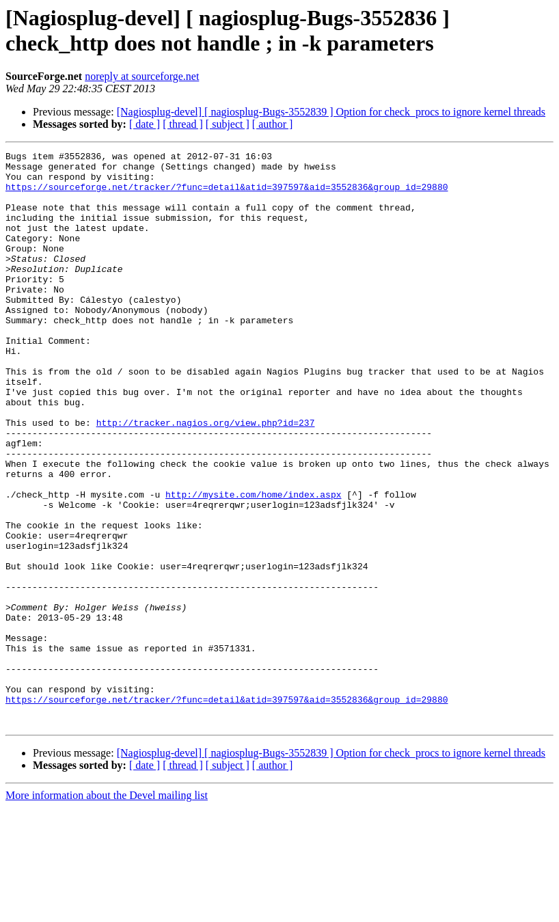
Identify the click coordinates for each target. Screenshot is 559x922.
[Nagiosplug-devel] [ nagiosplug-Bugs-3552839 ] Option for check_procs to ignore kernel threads (331, 112)
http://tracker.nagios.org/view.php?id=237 (205, 478)
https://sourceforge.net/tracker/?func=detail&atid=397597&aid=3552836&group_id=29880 (226, 195)
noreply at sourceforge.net (142, 76)
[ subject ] (227, 124)
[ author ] (272, 124)
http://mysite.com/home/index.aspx (253, 564)
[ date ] (144, 124)
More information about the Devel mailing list (106, 910)
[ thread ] (183, 124)
